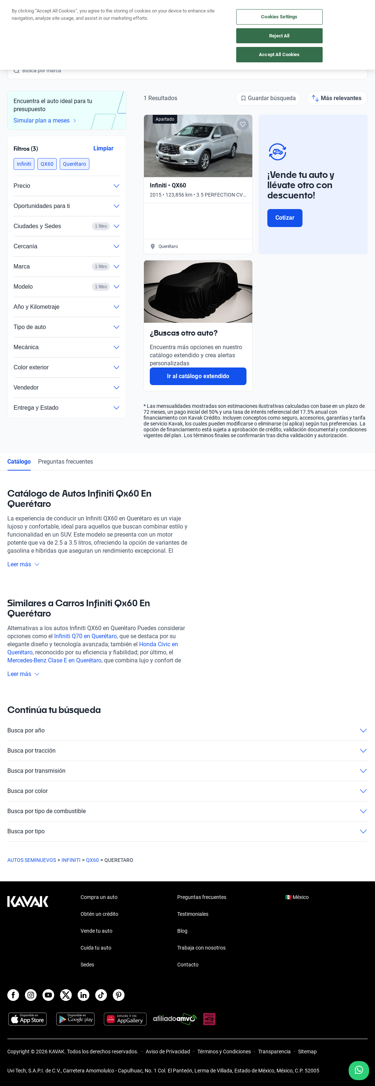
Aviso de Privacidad (168, 1051)
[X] (66, 995)
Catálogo (19, 461)
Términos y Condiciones (224, 1051)
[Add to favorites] (243, 124)
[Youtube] (48, 995)
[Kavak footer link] (27, 932)
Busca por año (187, 731)
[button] (24, 164)
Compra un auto (99, 897)
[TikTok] (101, 995)
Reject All (279, 36)
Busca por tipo (187, 831)
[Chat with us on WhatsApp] (358, 1070)
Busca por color (187, 791)
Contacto (187, 965)
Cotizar (284, 217)
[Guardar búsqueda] (268, 98)
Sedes (87, 965)
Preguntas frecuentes (65, 461)
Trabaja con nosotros (201, 948)
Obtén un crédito (99, 914)
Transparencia (274, 1051)
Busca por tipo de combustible (187, 811)
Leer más (23, 564)
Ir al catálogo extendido (198, 376)
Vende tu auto (96, 931)
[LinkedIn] (83, 995)
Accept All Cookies (279, 54)
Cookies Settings (279, 16)
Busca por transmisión (187, 771)
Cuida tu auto (96, 948)
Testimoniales (192, 914)
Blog (182, 931)
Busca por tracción (187, 751)
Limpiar (103, 148)
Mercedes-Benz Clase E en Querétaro (54, 660)
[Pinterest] (119, 995)
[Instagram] (31, 995)
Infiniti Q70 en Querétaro (85, 636)
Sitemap (307, 1051)
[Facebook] (13, 995)
